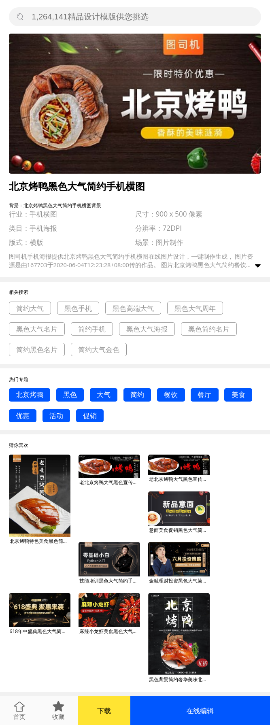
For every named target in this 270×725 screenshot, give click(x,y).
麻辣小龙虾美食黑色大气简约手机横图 (109, 631)
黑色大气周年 (195, 308)
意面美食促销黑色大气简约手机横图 (179, 530)
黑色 (70, 394)
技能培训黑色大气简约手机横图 (109, 580)
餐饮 (171, 394)
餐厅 (204, 394)
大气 (104, 394)
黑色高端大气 (133, 308)
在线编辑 (200, 710)
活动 (56, 415)
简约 (137, 394)
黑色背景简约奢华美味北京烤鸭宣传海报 (179, 679)
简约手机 (92, 329)
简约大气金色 (98, 349)
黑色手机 (78, 308)
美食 (238, 394)
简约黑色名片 (36, 349)
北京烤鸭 (29, 394)
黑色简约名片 (209, 329)
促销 (90, 415)
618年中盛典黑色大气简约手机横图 (40, 631)
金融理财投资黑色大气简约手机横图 (179, 580)
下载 (104, 710)
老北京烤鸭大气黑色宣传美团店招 (109, 482)
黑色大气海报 (147, 329)
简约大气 (30, 308)
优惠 (23, 415)
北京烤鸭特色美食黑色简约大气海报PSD (40, 541)
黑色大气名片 (36, 329)
